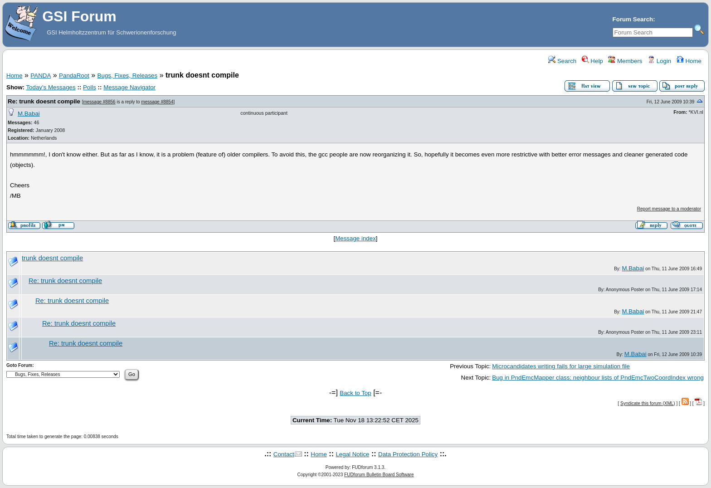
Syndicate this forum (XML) (647, 403)
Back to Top (355, 393)
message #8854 (157, 101)
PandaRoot (74, 75)
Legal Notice (352, 454)
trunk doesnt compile (52, 258)
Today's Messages (50, 87)
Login (659, 61)
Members (625, 61)
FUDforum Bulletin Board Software (379, 474)
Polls (89, 87)
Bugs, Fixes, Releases (127, 75)
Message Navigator (129, 87)
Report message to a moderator (669, 208)
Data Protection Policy (408, 454)
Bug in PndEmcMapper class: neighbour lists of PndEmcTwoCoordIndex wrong (598, 377)
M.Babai (29, 113)
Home (689, 61)
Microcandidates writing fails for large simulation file (561, 366)
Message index (355, 238)
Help (592, 61)
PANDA (40, 75)
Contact (283, 454)
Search (562, 61)
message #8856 (99, 101)
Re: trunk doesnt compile (44, 101)
